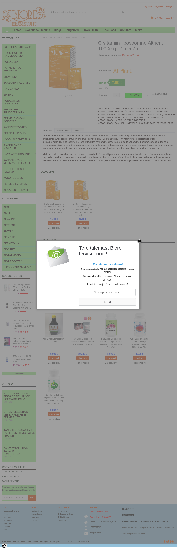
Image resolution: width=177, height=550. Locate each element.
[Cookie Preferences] (4, 545)
